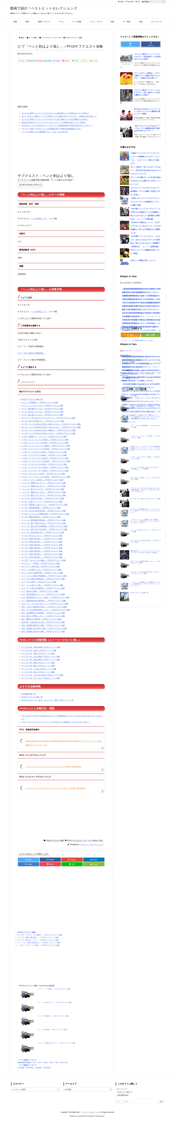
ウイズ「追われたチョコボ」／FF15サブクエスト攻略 (42, 416)
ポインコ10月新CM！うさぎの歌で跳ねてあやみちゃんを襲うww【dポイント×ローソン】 (145, 180)
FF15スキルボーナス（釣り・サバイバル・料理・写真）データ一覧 (47, 704)
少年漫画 (21, 1072)
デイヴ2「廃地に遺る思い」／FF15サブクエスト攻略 (41, 543)
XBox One (64, 1067)
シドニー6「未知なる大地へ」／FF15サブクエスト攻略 (42, 503)
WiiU (51, 1067)
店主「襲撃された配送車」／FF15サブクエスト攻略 (41, 623)
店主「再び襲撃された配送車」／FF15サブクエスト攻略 (43, 617)
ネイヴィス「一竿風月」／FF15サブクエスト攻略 (40, 568)
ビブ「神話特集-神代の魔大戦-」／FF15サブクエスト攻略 (43, 605)
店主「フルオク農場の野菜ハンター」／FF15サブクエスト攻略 (45, 614)
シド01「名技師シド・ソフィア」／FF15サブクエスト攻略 (44, 441)
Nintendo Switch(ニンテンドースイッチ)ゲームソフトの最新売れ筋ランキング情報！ (53, 127)
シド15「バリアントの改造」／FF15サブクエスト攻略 (42, 484)
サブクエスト (77, 845)
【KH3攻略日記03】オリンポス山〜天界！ (138, 374)
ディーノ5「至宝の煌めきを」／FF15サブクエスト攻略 (42, 537)
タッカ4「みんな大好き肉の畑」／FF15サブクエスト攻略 (43, 515)
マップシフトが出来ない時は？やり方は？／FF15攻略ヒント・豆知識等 (145, 468)
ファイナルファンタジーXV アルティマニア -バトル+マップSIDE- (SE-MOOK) (55, 793)
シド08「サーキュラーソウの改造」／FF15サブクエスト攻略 (44, 462)
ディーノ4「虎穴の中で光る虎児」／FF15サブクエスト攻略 (44, 534)
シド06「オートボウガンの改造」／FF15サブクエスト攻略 (44, 456)
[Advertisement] (61, 89)
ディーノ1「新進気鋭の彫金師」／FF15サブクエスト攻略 (43, 524)
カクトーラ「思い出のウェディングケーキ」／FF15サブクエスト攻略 (48, 422)
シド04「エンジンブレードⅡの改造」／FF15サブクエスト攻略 (45, 450)
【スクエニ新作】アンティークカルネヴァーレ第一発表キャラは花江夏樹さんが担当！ (54, 124)
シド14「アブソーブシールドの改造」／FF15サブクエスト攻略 (45, 481)
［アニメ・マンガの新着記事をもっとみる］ (137, 340)
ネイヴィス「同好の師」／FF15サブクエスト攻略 (40, 571)
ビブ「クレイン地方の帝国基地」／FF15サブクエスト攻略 (44, 580)
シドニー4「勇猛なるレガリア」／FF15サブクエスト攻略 (43, 496)
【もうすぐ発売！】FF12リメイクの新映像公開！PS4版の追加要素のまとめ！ (51, 133)
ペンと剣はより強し (95, 845)
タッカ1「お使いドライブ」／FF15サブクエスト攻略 (41, 506)
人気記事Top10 (122, 1099)
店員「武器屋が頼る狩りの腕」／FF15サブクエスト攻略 (43, 630)
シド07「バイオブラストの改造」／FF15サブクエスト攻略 (44, 459)
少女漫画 (38, 1072)
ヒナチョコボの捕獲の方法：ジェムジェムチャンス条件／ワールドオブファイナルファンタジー (145, 510)
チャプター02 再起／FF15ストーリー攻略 (38, 658)
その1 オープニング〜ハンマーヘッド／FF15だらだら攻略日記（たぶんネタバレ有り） (55, 726)
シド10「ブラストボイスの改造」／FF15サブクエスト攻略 (44, 469)
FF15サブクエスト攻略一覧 (32, 404)
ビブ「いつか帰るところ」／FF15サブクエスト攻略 (41, 574)
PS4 (34, 1067)
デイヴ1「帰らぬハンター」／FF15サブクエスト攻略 (41, 540)
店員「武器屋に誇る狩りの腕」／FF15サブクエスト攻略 (43, 636)
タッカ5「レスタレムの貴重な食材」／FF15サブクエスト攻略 (45, 518)
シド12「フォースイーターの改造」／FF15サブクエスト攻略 (44, 475)
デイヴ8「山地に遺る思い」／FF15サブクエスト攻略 (41, 562)
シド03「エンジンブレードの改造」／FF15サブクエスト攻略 (44, 447)
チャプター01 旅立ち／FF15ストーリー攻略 (38, 655)
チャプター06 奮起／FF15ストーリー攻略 (38, 670)
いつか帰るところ (39, 223)
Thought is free (100, 1120)
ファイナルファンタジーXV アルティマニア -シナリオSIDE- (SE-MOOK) (53, 771)
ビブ (85, 845)
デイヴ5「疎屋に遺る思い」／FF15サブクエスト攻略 (41, 552)
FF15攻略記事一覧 (28, 698)
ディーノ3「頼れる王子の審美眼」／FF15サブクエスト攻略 (44, 531)
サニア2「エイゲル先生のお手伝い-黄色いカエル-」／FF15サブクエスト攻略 (51, 428)
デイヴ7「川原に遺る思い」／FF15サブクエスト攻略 (41, 558)
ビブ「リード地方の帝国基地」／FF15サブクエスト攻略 (43, 592)
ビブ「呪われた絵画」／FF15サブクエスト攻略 (39, 596)
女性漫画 (46, 1072)
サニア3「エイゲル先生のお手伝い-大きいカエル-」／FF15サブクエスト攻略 (51, 431)
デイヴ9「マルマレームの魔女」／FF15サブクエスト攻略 (43, 565)
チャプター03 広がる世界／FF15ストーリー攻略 (40, 661)
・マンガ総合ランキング (27, 1069)
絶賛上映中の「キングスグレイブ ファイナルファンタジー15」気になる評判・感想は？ (145, 551)
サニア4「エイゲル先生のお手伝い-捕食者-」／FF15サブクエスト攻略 (48, 435)
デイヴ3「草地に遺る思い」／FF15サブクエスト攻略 (41, 546)
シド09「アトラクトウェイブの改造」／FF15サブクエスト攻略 (45, 466)
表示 (39, 189)
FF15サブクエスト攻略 (55, 845)
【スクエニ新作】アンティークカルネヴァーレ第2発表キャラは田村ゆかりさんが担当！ (55, 117)
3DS (56, 1067)
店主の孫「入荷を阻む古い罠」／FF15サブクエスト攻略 (43, 627)
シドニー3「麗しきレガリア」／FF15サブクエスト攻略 (42, 493)
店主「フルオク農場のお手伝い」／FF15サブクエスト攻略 (44, 611)
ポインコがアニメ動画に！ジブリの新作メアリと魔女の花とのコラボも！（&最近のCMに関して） (59, 121)
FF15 (69, 845)
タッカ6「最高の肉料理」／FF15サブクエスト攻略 (41, 521)
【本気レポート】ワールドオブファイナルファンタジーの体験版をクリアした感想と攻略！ (145, 201)
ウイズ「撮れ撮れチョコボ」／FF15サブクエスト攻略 (42, 413)
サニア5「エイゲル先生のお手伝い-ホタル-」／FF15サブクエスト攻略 (48, 438)
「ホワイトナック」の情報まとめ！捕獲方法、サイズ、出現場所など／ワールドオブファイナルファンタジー (145, 521)
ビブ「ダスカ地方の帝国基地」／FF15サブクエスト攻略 (43, 583)
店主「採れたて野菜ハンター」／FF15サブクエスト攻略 (43, 620)
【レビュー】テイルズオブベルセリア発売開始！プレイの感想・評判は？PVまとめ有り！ (145, 191)
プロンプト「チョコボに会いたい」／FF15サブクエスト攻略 (44, 608)
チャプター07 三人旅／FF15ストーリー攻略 (38, 673)
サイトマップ (122, 1093)
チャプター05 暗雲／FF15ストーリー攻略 (38, 667)
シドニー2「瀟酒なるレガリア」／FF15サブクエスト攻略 (43, 490)
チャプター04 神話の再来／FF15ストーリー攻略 (40, 664)
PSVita (45, 1067)
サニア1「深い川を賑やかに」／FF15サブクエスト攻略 (42, 425)
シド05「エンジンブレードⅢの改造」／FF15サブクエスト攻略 (45, 453)
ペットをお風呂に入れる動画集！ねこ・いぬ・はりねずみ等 (44, 136)
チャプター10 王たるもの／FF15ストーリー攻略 (40, 682)
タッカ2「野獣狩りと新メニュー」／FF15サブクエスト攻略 (44, 509)
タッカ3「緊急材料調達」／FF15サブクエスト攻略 (41, 512)
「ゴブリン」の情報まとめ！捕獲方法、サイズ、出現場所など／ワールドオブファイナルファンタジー (145, 583)
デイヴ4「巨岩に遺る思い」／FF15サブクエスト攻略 (41, 549)
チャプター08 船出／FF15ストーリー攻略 (38, 676)
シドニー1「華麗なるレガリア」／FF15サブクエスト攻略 (43, 487)
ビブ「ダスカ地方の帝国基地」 (31, 357)
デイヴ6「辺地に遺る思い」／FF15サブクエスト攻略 (41, 555)
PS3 (39, 1067)
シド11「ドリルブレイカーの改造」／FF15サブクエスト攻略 (44, 472)
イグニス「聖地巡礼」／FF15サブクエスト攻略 (39, 407)
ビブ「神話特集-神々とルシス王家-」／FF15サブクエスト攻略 (45, 602)
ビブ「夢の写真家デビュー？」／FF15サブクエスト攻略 (43, 599)
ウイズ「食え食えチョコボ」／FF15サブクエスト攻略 (42, 419)
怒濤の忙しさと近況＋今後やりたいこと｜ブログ (141, 391)
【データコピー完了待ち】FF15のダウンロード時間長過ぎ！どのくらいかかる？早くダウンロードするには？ (145, 489)
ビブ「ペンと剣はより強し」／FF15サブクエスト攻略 (42, 589)
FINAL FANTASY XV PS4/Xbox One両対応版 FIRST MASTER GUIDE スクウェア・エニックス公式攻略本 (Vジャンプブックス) (63, 747)
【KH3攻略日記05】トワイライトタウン (137, 357)
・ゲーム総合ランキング (27, 1064)
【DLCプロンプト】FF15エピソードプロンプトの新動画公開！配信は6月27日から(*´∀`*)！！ (57, 130)
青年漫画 (29, 1072)
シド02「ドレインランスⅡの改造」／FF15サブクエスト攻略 (44, 444)
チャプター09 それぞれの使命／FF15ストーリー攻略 (42, 679)
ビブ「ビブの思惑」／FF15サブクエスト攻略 (38, 586)
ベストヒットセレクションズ (91, 849)
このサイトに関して (124, 1096)
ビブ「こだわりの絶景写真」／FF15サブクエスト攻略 (42, 577)
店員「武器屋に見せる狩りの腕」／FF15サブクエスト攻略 (44, 633)
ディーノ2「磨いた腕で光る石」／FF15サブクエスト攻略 (43, 527)
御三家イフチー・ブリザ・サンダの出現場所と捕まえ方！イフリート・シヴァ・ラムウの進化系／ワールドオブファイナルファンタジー (145, 449)
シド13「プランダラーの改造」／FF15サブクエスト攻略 (43, 478)
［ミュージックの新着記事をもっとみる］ (136, 334)
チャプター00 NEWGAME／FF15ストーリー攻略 (40, 651)
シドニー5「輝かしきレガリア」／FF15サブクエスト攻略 (43, 500)
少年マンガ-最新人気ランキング (142, 260)
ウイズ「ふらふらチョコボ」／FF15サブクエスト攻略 (42, 410)
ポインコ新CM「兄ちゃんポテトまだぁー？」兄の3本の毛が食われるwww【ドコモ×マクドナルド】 (145, 170)
